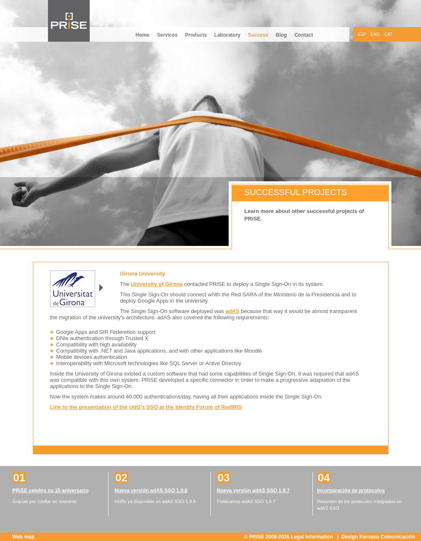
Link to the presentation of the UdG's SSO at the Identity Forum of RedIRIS (146, 407)
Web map (24, 537)
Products (196, 35)
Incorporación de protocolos (351, 490)
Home (142, 35)
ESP (362, 34)
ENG (375, 34)
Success (258, 35)
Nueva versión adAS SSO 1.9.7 (253, 490)
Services (167, 35)
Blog (281, 35)
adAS (232, 311)
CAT (388, 34)
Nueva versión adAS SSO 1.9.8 (151, 490)
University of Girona (157, 284)
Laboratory (227, 35)
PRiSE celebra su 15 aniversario (51, 490)
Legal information (312, 537)
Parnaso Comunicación (387, 537)
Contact (304, 35)
